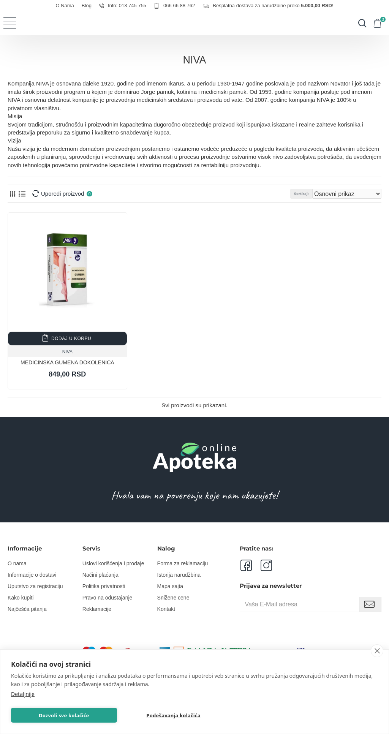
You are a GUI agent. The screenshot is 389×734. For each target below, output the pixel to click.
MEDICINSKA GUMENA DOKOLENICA (67, 362)
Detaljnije (23, 693)
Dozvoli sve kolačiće (47, 715)
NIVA (67, 351)
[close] (377, 650)
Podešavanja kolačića (122, 715)
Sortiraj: (301, 193)
